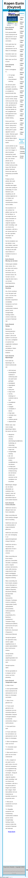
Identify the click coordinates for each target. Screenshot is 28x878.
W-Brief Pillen (22, 119)
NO (20, 871)
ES (10, 871)
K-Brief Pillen (22, 64)
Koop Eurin (11, 831)
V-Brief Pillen (22, 114)
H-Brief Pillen (22, 50)
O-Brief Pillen (22, 82)
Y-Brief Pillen (21, 128)
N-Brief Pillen (22, 78)
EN (12, 871)
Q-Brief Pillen (22, 91)
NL (23, 871)
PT (12, 873)
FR (17, 871)
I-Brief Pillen (21, 55)
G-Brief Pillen (22, 46)
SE (15, 873)
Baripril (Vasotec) (22, 147)
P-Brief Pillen (22, 87)
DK (7, 871)
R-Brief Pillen (22, 96)
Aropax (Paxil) (22, 157)
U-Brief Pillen (22, 110)
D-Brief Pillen (22, 32)
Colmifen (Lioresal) (22, 152)
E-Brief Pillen (22, 36)
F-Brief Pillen (22, 41)
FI (15, 871)
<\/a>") (10, 877)
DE (4, 871)
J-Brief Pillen (21, 59)
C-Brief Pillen (22, 27)
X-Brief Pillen (22, 124)
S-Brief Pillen (22, 101)
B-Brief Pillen (22, 23)
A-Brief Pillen (22, 18)
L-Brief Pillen (21, 68)
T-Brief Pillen (21, 105)
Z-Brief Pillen (22, 133)
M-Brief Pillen (22, 73)
